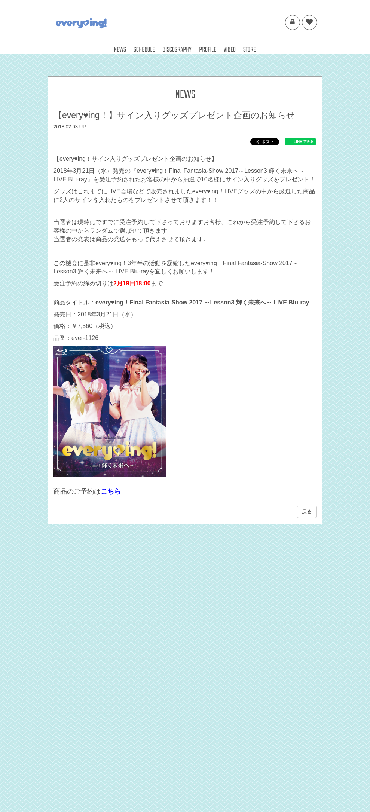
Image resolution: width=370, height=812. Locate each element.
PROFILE (207, 50)
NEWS (120, 50)
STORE (249, 50)
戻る (307, 511)
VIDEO (230, 50)
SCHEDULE (144, 50)
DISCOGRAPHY (177, 50)
